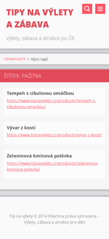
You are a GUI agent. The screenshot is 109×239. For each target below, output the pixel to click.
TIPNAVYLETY (15, 59)
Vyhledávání (87, 9)
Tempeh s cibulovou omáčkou (40, 93)
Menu (100, 9)
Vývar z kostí (21, 128)
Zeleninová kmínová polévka (39, 156)
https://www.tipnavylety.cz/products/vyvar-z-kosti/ (54, 135)
